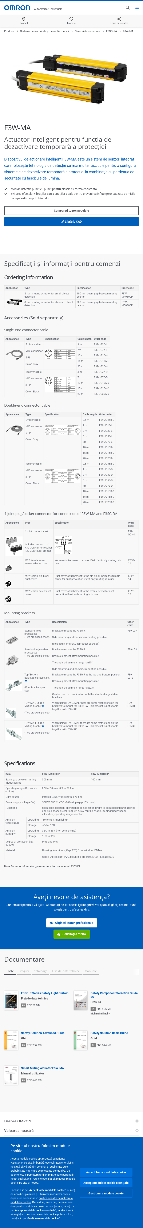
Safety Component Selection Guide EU (114, 994)
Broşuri (24, 971)
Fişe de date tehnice (66, 971)
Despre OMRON (17, 1121)
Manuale (91, 971)
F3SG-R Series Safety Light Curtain (44, 993)
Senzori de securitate (87, 31)
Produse (9, 31)
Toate (10, 971)
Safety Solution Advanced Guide (42, 1033)
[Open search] (127, 8)
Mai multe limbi (99, 1013)
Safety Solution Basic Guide (109, 1033)
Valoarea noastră (19, 1130)
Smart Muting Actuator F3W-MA (42, 1068)
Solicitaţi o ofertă (71, 934)
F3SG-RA (111, 31)
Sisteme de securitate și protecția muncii (44, 31)
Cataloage (40, 971)
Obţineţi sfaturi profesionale (71, 923)
